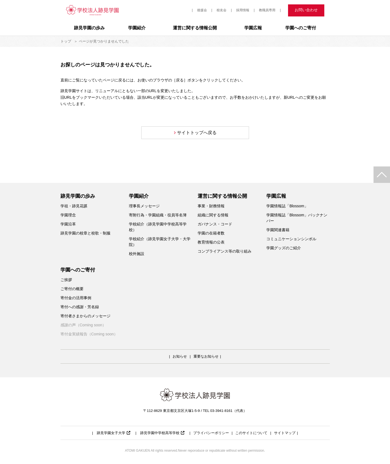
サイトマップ (284, 433)
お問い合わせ (306, 10)
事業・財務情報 (211, 206)
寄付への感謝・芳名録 (79, 307)
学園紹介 (137, 28)
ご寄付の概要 (72, 289)
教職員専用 (267, 10)
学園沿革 (68, 224)
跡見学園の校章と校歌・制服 (85, 233)
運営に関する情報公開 (195, 28)
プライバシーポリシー (211, 433)
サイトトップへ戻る (197, 132)
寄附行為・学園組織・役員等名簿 (158, 215)
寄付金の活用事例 (77, 298)
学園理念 (68, 215)
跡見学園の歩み (89, 28)
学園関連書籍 (277, 230)
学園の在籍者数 (211, 233)
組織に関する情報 (213, 215)
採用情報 (242, 10)
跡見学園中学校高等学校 (162, 433)
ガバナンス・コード (215, 224)
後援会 (202, 10)
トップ (65, 41)
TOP (382, 174)
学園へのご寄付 (300, 28)
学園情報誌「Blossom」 (287, 206)
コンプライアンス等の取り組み (224, 251)
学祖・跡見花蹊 (73, 206)
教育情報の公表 (211, 242)
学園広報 (253, 28)
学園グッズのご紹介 (283, 248)
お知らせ (180, 356)
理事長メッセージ (144, 206)
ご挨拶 (66, 280)
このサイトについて (251, 433)
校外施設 (136, 253)
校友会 (221, 10)
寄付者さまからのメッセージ (85, 316)
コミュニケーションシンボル (291, 239)
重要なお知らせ (205, 356)
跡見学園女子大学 (113, 433)
